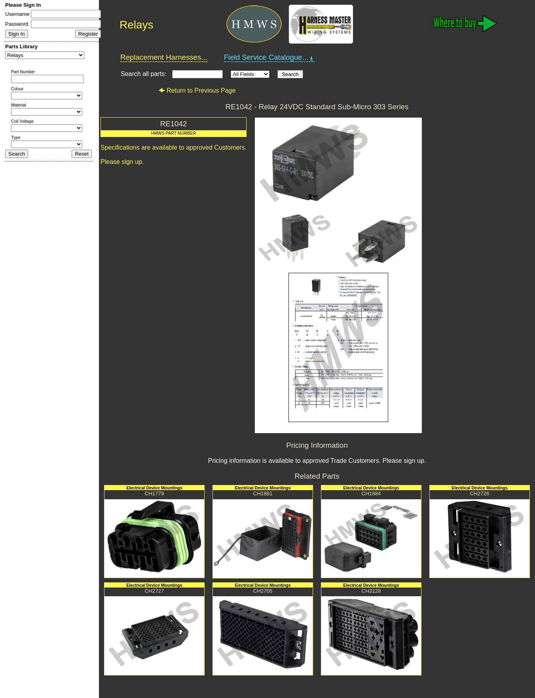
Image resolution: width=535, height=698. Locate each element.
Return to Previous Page (196, 90)
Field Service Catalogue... (269, 57)
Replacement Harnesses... (163, 57)
